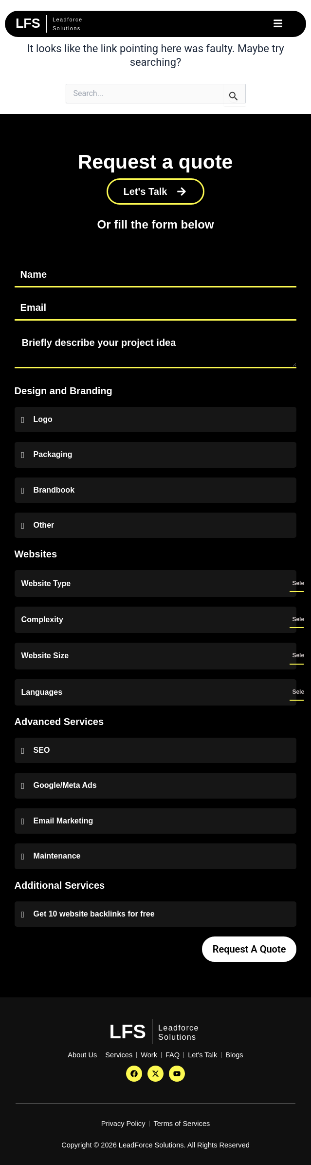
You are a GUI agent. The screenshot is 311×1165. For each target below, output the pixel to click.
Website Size (45, 656)
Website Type (46, 584)
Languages (41, 692)
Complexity (42, 620)
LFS (128, 1031)
